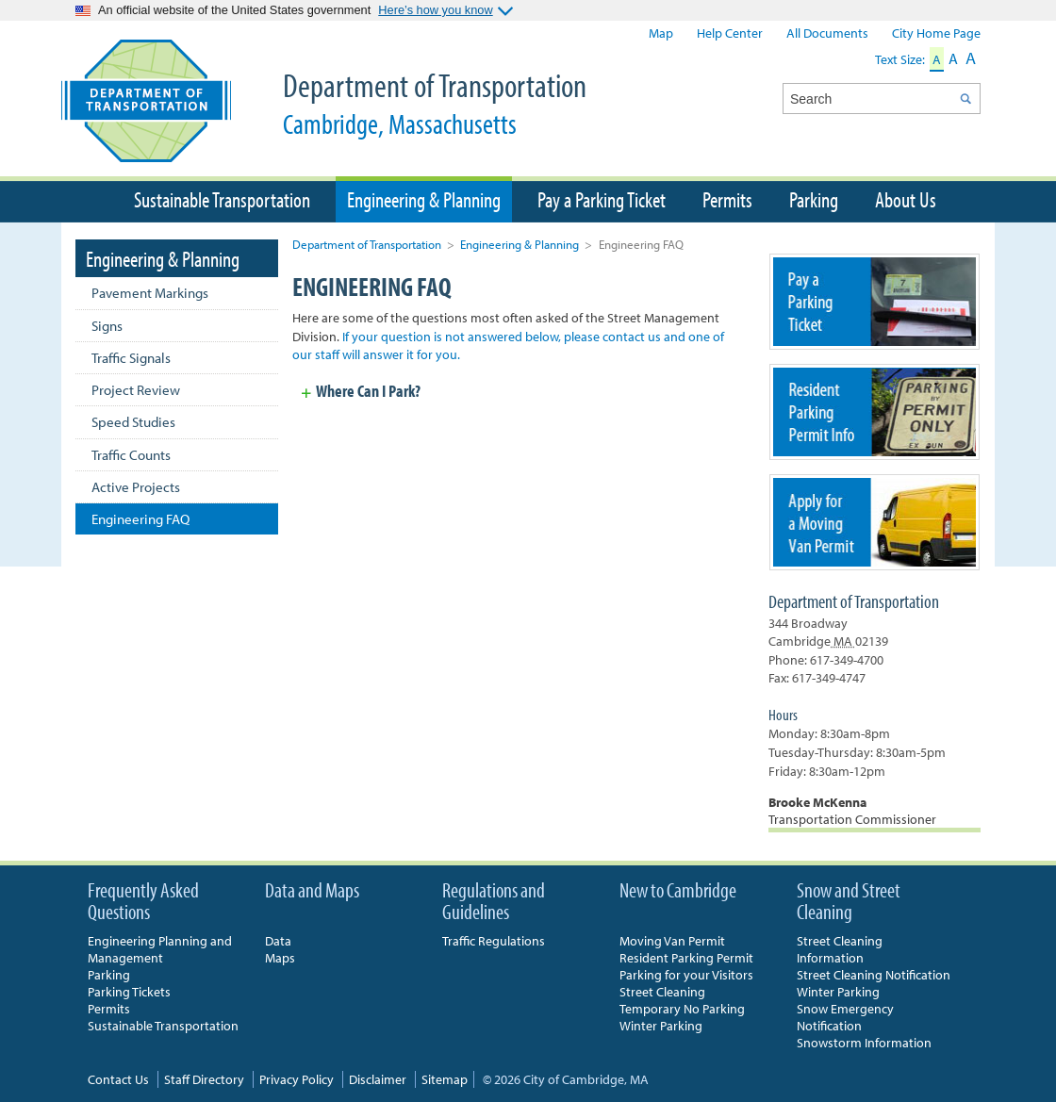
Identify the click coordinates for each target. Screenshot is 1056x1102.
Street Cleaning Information (840, 949)
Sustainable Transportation (222, 199)
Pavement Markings (149, 293)
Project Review (135, 390)
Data (278, 940)
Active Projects (135, 487)
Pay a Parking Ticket (601, 199)
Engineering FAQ (140, 519)
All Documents (827, 33)
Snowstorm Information (864, 1042)
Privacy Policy (296, 1079)
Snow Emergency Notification (845, 1017)
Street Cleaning (662, 991)
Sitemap (444, 1079)
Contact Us (118, 1079)
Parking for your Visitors (686, 974)
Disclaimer (377, 1079)
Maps (280, 957)
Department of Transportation (457, 102)
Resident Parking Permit (686, 957)
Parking (813, 199)
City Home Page (936, 33)
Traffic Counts (131, 455)
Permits (727, 199)
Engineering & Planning (519, 244)
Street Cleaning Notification (873, 974)
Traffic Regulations (493, 940)
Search (965, 98)
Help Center (730, 33)
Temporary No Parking (682, 1008)
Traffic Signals (131, 358)
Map (661, 33)
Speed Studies (133, 422)
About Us (905, 199)
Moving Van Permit (672, 940)
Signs (107, 326)
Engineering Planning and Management (160, 949)
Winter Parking (660, 1025)
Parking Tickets (129, 991)
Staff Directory (204, 1079)
